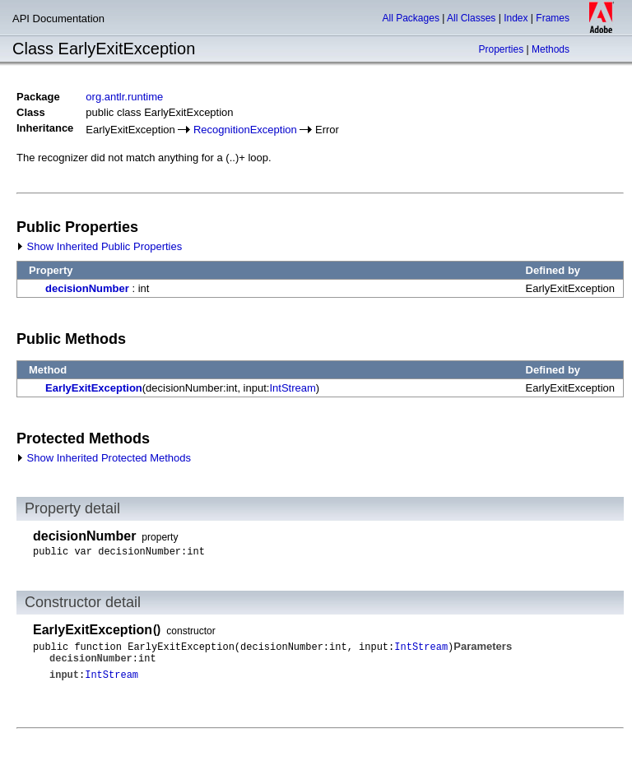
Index (515, 18)
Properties (500, 49)
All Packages (411, 18)
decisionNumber (87, 288)
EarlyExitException (93, 388)
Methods (550, 49)
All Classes (471, 18)
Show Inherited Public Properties (99, 246)
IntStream (292, 388)
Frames (552, 18)
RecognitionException (245, 129)
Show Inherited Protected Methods (103, 458)
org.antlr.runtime (124, 96)
